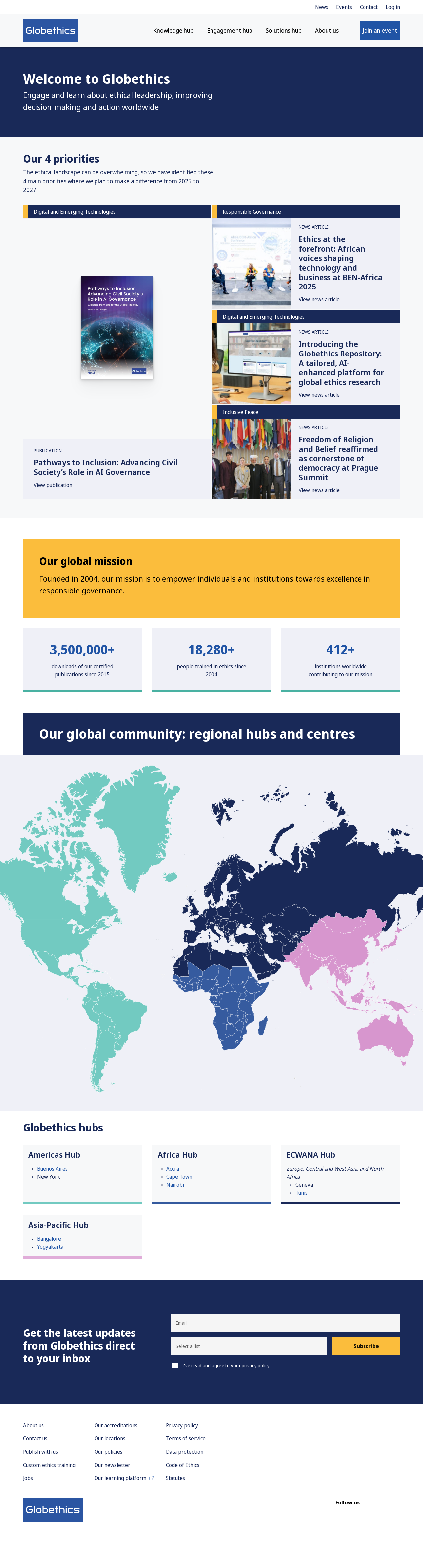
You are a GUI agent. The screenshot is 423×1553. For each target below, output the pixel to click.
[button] (249, 1350)
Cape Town (179, 1180)
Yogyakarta (50, 1250)
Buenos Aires (52, 1172)
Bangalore (49, 1242)
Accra (172, 1172)
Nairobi (175, 1188)
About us (327, 33)
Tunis (301, 1195)
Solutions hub (284, 33)
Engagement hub (229, 33)
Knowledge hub (173, 33)
